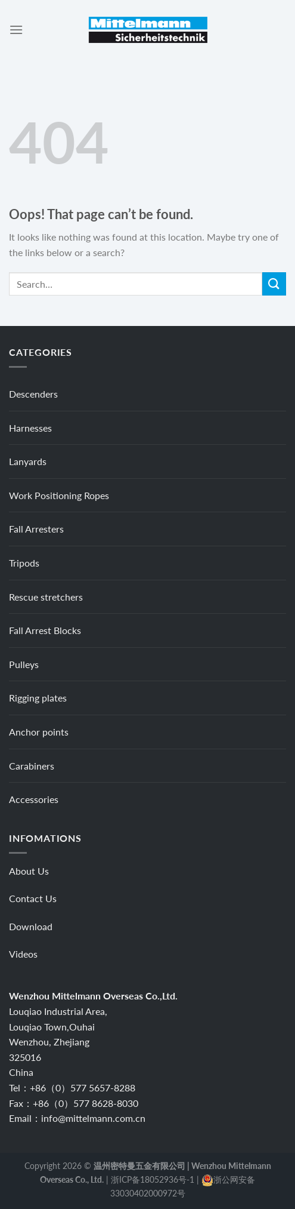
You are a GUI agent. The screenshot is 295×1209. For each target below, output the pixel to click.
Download (30, 926)
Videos (23, 953)
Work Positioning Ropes (59, 495)
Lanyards (27, 461)
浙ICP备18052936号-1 (152, 1179)
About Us (29, 870)
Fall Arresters (36, 528)
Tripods (24, 562)
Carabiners (31, 765)
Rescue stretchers (46, 596)
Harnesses (30, 427)
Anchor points (39, 731)
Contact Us (33, 898)
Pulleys (24, 664)
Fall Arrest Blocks (45, 630)
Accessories (33, 799)
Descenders (33, 393)
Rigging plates (38, 697)
